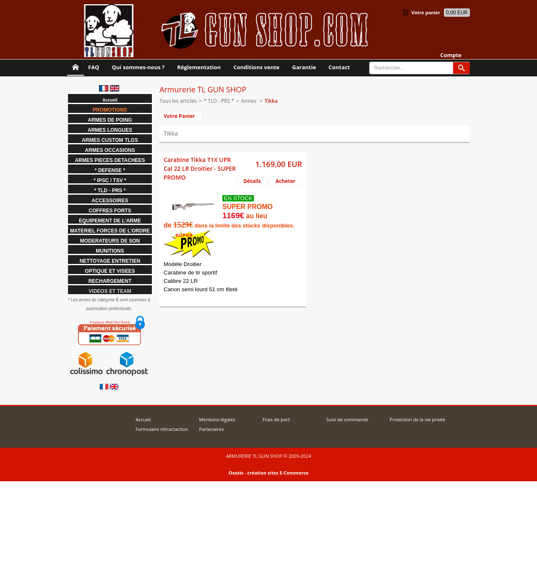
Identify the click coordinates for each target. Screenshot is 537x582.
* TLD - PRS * (219, 100)
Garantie (304, 67)
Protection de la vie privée (418, 419)
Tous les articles (178, 100)
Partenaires (211, 429)
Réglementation (199, 67)
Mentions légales (217, 419)
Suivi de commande (347, 419)
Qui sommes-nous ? (138, 67)
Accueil (143, 419)
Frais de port (276, 419)
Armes (249, 100)
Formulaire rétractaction (162, 429)
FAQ (93, 67)
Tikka (271, 100)
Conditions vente (256, 67)
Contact (339, 67)
